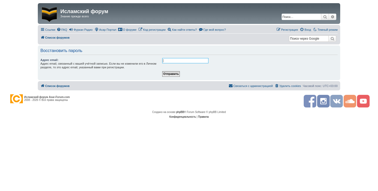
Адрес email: (49, 59)
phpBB (180, 112)
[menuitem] (62, 30)
